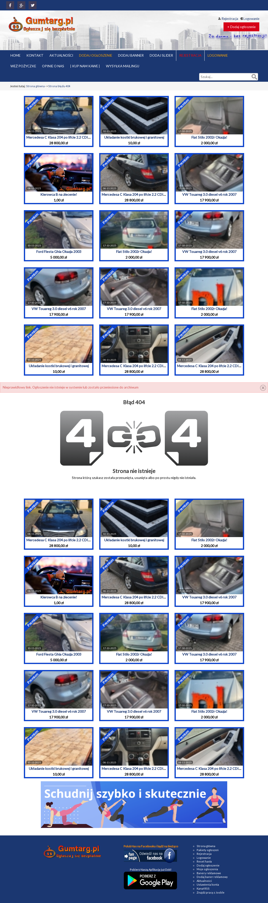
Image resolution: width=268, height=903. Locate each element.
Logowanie (249, 19)
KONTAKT (35, 55)
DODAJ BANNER (131, 55)
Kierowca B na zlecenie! (58, 194)
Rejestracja (228, 19)
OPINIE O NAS (53, 66)
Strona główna (35, 86)
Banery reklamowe (209, 873)
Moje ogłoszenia (207, 869)
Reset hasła (204, 861)
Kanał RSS (203, 888)
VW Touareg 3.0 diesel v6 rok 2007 (209, 194)
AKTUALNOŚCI (61, 55)
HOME (15, 55)
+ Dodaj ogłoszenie (241, 27)
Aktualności (204, 880)
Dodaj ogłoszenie (208, 865)
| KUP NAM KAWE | (85, 66)
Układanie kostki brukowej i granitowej (134, 137)
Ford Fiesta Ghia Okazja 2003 (58, 251)
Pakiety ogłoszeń (208, 850)
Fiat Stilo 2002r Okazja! (209, 137)
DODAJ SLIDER (161, 55)
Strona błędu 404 (59, 86)
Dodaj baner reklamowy (212, 876)
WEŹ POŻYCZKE (23, 66)
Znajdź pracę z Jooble (210, 892)
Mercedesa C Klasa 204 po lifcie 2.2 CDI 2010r (62, 137)
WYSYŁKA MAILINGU (122, 66)
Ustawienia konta (208, 884)
